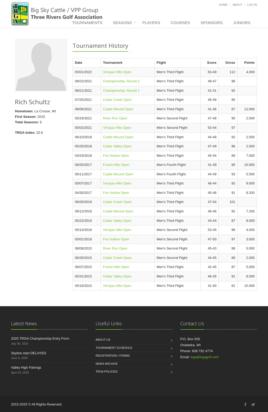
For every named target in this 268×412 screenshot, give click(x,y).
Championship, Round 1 (121, 90)
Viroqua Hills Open (117, 72)
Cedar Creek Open (117, 100)
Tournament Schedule (114, 347)
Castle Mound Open (118, 109)
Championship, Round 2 (121, 81)
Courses (180, 22)
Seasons (122, 22)
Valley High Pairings (26, 367)
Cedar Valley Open (117, 146)
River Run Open (115, 118)
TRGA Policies (107, 371)
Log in (252, 4)
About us (103, 339)
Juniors (241, 22)
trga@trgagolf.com (205, 357)
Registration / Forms (113, 355)
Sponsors (211, 22)
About (237, 4)
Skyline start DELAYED (28, 353)
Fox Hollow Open (116, 156)
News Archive (107, 363)
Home (223, 4)
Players (151, 22)
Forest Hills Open (116, 165)
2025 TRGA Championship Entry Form (40, 338)
